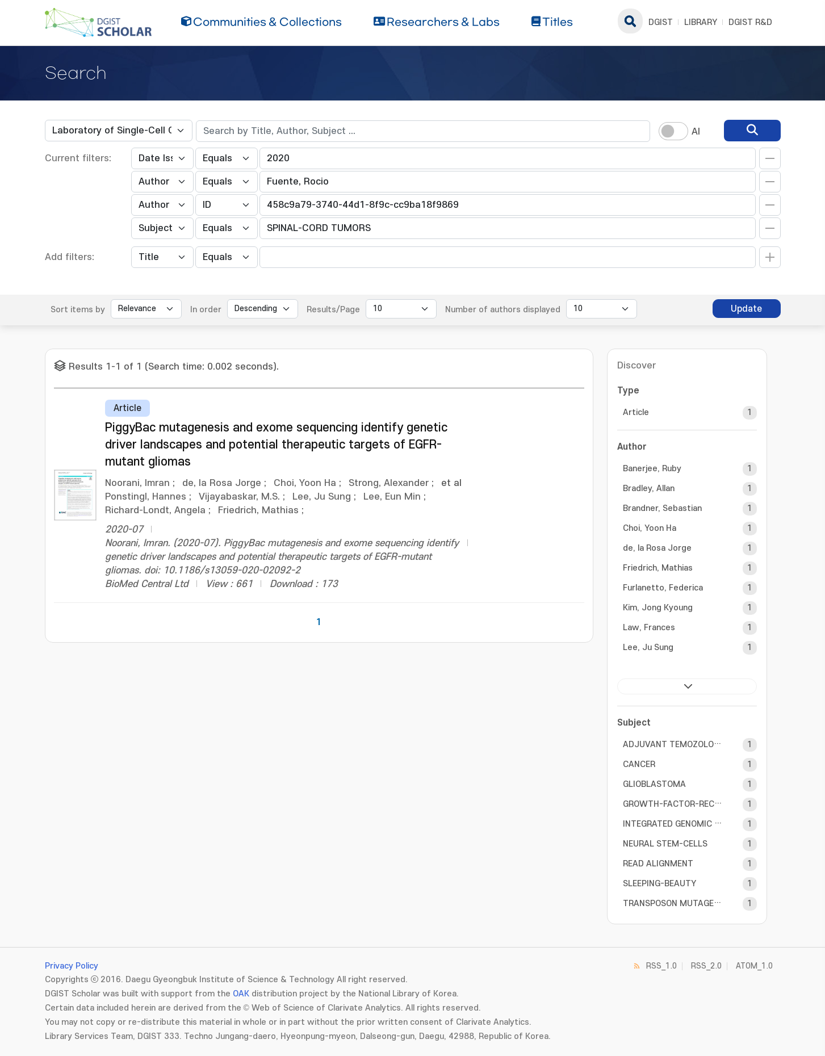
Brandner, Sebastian (662, 508)
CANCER (639, 764)
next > (687, 686)
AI (696, 132)
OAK (241, 994)
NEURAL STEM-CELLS (665, 844)
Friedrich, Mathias (658, 568)
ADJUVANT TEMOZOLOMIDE (673, 744)
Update (746, 309)
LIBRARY (700, 22)
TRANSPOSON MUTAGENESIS (673, 903)
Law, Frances (649, 627)
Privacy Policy (71, 966)
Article (636, 412)
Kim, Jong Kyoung (658, 608)
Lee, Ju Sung (648, 647)
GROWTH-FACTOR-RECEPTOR (673, 804)
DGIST (660, 22)
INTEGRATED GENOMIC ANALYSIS (673, 824)
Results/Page (333, 310)
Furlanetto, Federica (663, 588)
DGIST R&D (750, 22)
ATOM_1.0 (754, 966)
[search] (752, 130)
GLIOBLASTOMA (654, 784)
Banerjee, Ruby (652, 468)
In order (205, 310)
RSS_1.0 (661, 966)
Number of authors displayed (502, 310)
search (630, 21)
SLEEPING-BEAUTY (659, 884)
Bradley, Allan (649, 488)
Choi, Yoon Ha (649, 528)
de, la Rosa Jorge (657, 548)
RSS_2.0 (706, 966)
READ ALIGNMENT (658, 864)
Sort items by (78, 310)
